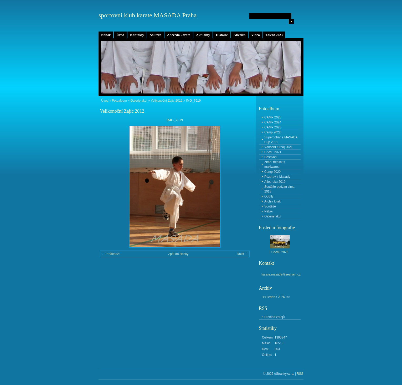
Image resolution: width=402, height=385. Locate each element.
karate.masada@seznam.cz (281, 274)
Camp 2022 (272, 132)
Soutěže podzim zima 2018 (279, 189)
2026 (281, 297)
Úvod (120, 35)
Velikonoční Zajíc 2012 (167, 100)
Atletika (239, 35)
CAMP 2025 (272, 117)
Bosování (270, 157)
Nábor (106, 35)
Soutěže (155, 35)
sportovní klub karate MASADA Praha (148, 15)
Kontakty (137, 35)
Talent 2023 (274, 35)
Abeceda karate (178, 35)
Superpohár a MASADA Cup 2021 (281, 140)
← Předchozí (110, 254)
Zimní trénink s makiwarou (274, 164)
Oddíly (269, 196)
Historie (222, 35)
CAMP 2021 (272, 152)
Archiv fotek (272, 201)
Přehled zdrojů (274, 317)
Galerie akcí (138, 100)
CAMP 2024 (272, 122)
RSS (300, 374)
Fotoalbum (119, 100)
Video (255, 35)
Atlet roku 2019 (275, 182)
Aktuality (203, 35)
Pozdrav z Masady (277, 177)
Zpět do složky (178, 254)
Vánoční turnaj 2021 (278, 147)
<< (264, 297)
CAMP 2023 (272, 127)
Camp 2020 (272, 172)
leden (271, 297)
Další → (242, 254)
